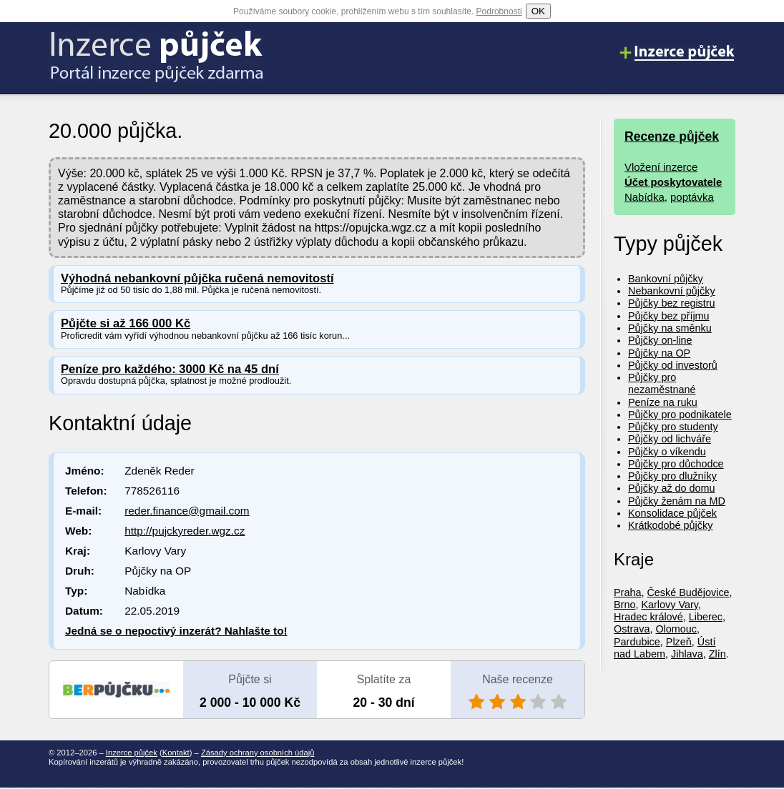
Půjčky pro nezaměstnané (661, 383)
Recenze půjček (671, 136)
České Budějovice (688, 592)
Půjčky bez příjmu (669, 316)
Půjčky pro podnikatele (680, 414)
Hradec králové (648, 616)
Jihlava (687, 654)
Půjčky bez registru (671, 303)
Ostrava (632, 629)
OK (538, 11)
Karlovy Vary (669, 604)
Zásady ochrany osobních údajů (258, 752)
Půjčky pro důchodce (676, 464)
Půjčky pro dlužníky (672, 476)
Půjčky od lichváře (669, 439)
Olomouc (676, 629)
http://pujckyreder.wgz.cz (184, 531)
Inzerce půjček (131, 752)
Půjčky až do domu (671, 488)
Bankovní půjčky (665, 278)
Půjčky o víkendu (667, 451)
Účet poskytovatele (673, 182)
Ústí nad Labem (664, 648)
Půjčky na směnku (670, 328)
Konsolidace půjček (672, 513)
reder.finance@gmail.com (186, 511)
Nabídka (644, 197)
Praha (627, 592)
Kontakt (176, 752)
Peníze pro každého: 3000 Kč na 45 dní (170, 369)
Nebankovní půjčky (671, 291)
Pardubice (637, 641)
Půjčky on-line (660, 340)
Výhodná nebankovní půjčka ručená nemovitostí (197, 278)
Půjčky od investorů (672, 365)
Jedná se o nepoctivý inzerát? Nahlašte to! (176, 631)
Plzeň (679, 641)
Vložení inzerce (660, 167)
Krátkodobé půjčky (670, 525)
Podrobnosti (499, 11)
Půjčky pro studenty (673, 426)
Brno (624, 604)
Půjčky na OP (659, 353)
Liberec (705, 616)
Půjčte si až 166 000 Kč (125, 323)
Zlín (717, 654)
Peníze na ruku (662, 402)
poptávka (692, 197)
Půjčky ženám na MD (676, 501)
